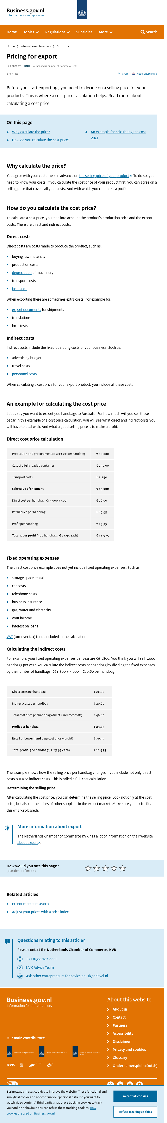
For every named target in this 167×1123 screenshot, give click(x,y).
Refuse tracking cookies (135, 1112)
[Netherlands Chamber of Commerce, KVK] (11, 1065)
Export (61, 46)
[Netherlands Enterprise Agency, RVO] (20, 1051)
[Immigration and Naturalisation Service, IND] (86, 1051)
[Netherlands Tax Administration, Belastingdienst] (53, 1051)
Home (11, 46)
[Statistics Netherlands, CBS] (21, 1065)
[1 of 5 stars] (89, 868)
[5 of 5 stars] (123, 868)
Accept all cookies (135, 1096)
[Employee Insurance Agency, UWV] (50, 1065)
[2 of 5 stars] (97, 868)
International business (35, 46)
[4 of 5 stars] (115, 868)
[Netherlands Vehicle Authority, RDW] (35, 1065)
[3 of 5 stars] (106, 868)
